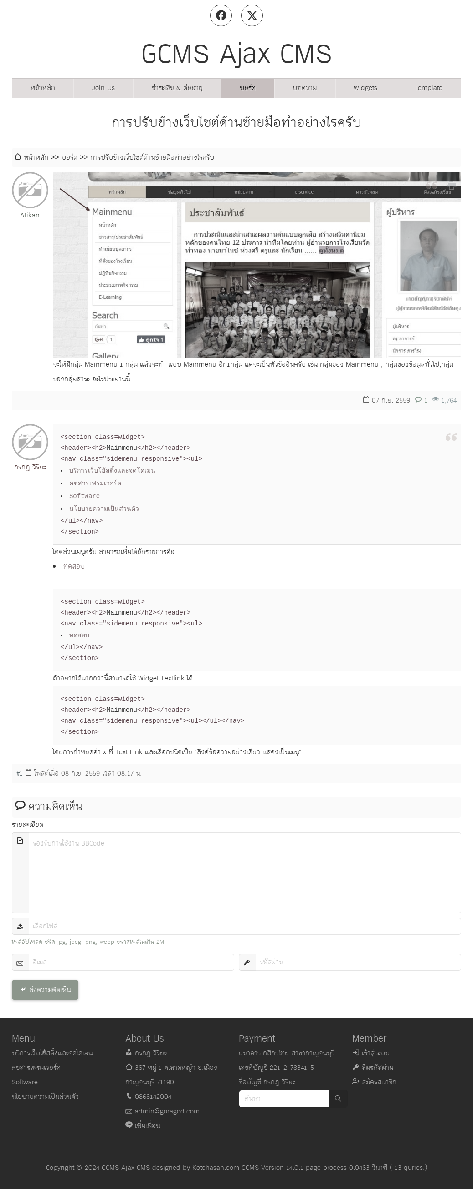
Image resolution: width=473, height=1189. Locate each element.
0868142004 (153, 1097)
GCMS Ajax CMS (126, 1168)
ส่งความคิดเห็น (50, 990)
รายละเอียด (27, 825)
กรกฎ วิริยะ (30, 467)
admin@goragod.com (167, 1111)
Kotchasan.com (215, 1168)
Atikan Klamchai (29, 216)
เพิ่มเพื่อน (147, 1126)
